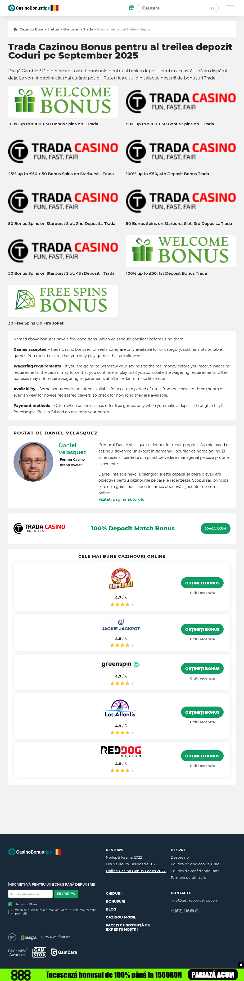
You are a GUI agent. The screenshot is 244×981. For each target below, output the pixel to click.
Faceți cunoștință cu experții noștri (128, 927)
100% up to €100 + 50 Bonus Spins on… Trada (53, 124)
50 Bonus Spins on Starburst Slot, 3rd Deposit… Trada (179, 223)
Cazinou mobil (121, 917)
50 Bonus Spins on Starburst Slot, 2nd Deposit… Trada (61, 223)
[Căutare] (212, 8)
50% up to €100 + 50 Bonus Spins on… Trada (170, 124)
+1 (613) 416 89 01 (185, 910)
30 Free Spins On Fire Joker (36, 323)
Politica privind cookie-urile (195, 864)
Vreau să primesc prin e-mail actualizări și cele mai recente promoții (52, 911)
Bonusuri (71, 29)
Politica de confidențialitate (195, 871)
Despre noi (180, 857)
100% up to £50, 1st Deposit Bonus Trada (166, 273)
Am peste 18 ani (22, 904)
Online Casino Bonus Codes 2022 (136, 871)
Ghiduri (114, 893)
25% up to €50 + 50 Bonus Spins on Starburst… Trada (61, 173)
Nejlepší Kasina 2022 (124, 857)
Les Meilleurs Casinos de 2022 (131, 864)
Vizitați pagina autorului (122, 499)
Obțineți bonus (202, 583)
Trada (88, 29)
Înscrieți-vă (66, 893)
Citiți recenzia (202, 593)
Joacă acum (215, 528)
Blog (111, 909)
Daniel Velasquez (72, 448)
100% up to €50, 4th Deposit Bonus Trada (167, 173)
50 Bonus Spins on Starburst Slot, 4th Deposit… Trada (61, 273)
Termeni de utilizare (188, 877)
